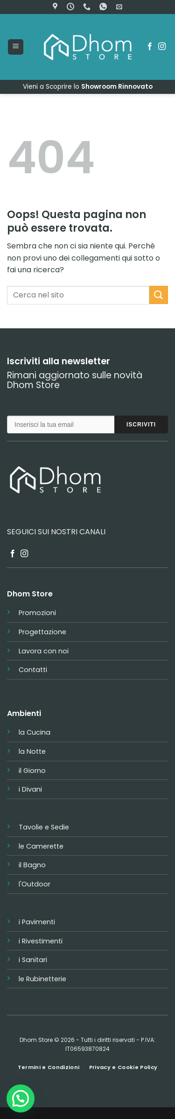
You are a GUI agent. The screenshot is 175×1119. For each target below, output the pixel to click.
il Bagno (32, 865)
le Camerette (41, 846)
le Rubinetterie (42, 979)
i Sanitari (33, 959)
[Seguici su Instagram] (162, 46)
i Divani (30, 789)
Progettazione (42, 632)
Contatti (33, 669)
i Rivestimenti (41, 941)
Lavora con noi (44, 651)
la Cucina (34, 732)
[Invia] (158, 295)
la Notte (32, 751)
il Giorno (32, 770)
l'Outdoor (34, 884)
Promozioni (37, 612)
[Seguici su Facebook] (150, 46)
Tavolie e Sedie (44, 827)
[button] (119, 7)
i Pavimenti (37, 922)
